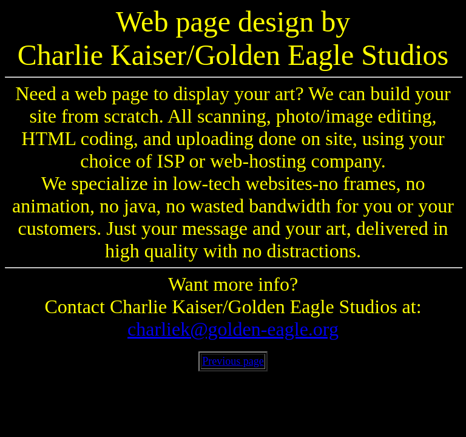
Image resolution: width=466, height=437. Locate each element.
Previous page (232, 361)
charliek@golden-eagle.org (233, 329)
